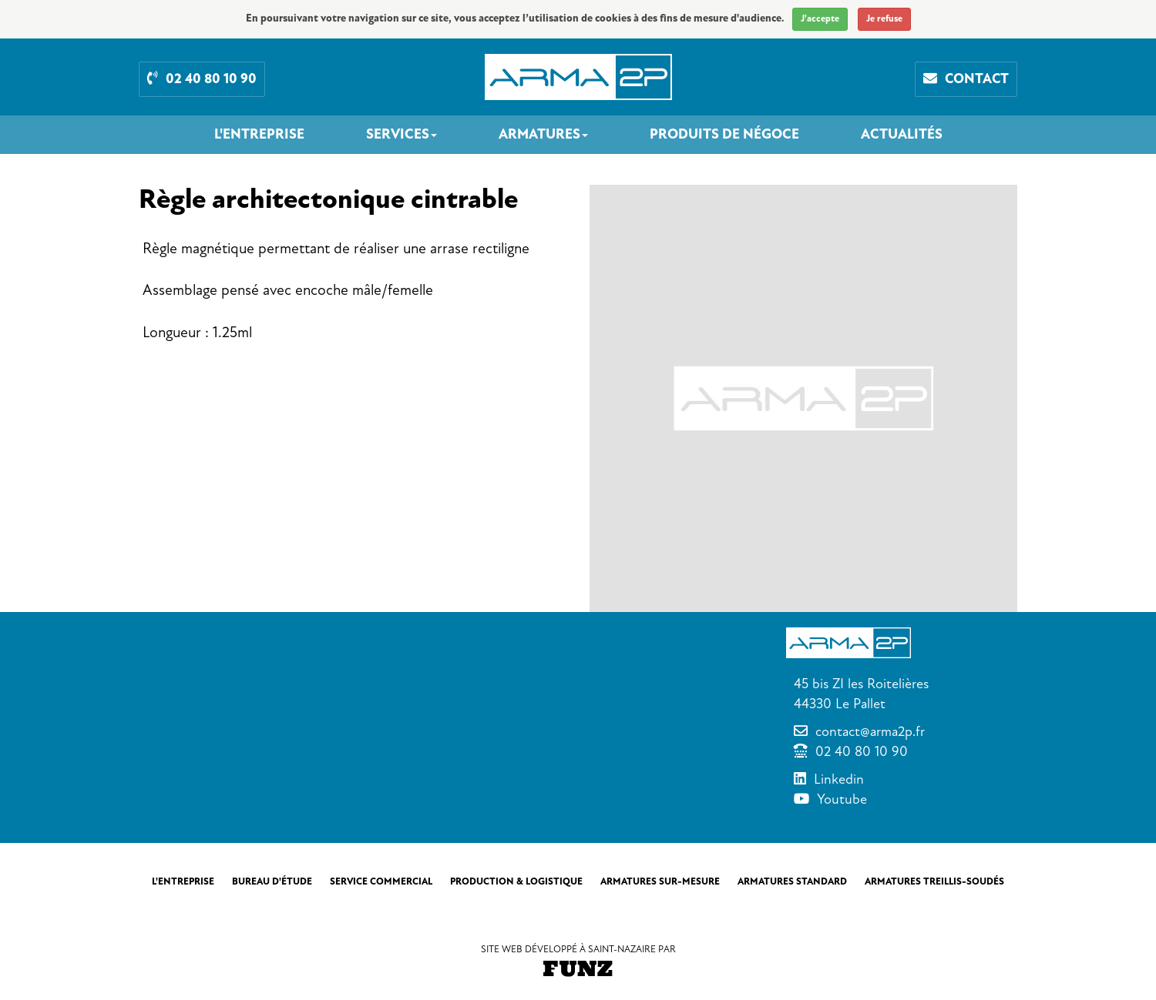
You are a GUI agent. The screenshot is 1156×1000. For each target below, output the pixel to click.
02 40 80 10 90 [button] (202, 79)
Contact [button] (966, 79)
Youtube (842, 799)
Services (401, 134)
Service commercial (381, 881)
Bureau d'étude (272, 881)
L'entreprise (259, 134)
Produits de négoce (724, 134)
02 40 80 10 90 (861, 751)
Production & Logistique (516, 881)
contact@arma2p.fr (870, 731)
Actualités (902, 134)
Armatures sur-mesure (660, 881)
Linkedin (839, 779)
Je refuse (884, 19)
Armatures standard (792, 881)
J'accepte (820, 19)
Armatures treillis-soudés (934, 881)
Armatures (543, 134)
